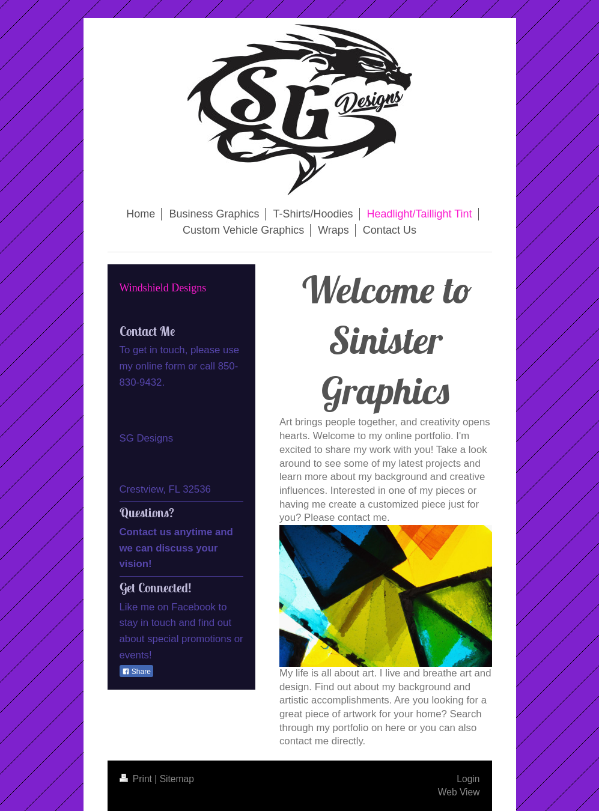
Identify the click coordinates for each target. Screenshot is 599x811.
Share (136, 671)
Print (137, 779)
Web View (459, 792)
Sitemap (177, 779)
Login (468, 779)
